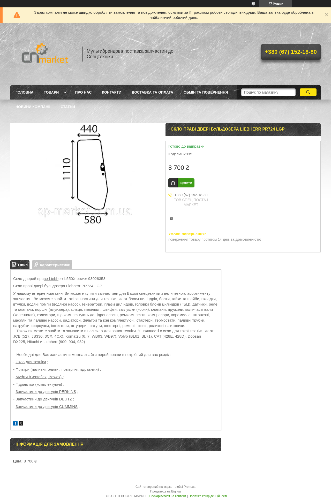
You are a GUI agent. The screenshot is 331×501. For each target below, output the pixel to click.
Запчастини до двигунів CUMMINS (47, 406)
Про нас (83, 92)
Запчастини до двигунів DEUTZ (44, 399)
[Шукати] (308, 92)
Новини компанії (33, 107)
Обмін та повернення (206, 92)
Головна (24, 92)
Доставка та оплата (152, 92)
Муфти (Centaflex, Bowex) (39, 377)
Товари (51, 92)
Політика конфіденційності (208, 496)
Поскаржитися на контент (167, 496)
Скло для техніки (31, 362)
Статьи (68, 107)
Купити (186, 183)
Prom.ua (189, 487)
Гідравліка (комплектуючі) (39, 384)
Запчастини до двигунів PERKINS (46, 391)
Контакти (111, 92)
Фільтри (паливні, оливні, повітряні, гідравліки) (57, 369)
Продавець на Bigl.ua (165, 491)
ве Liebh (51, 278)
